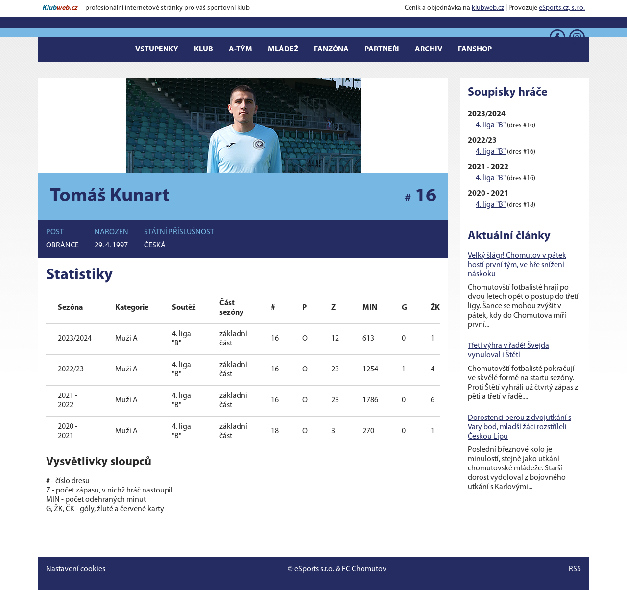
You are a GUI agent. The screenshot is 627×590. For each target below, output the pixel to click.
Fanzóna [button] (331, 49)
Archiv (428, 49)
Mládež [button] (283, 49)
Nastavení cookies (75, 569)
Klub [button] (203, 49)
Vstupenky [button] (156, 49)
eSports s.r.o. (314, 569)
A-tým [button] (240, 49)
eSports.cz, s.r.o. (562, 8)
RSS (575, 569)
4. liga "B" (491, 125)
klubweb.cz (488, 8)
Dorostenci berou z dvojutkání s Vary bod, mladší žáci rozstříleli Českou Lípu (519, 427)
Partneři (381, 49)
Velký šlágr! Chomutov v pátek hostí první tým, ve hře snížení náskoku (517, 265)
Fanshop (475, 49)
